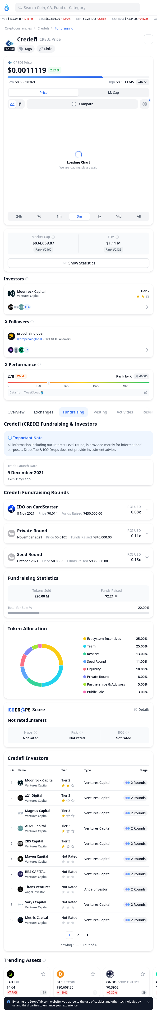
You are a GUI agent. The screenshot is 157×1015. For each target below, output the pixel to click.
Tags (25, 48)
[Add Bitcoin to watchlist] (93, 987)
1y (99, 229)
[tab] (43, 92)
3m (79, 229)
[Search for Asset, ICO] (77, 7)
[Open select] (142, 82)
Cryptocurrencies (18, 28)
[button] (78, 18)
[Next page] (87, 948)
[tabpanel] (78, 167)
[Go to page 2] (78, 948)
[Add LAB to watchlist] (43, 987)
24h (19, 229)
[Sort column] (12, 783)
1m (59, 229)
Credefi (43, 28)
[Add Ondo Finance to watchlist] (143, 987)
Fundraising (64, 28)
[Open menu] (148, 39)
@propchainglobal (29, 352)
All (139, 229)
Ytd (118, 229)
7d (39, 229)
